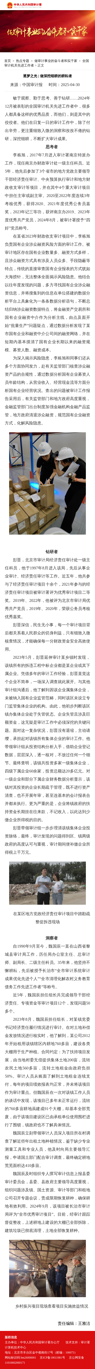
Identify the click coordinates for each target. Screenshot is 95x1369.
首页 (7, 61)
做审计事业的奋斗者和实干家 (55, 61)
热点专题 (22, 61)
